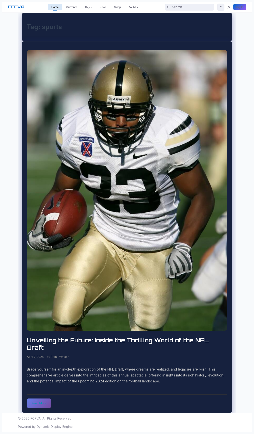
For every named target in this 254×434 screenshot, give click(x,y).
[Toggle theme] (228, 7)
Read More (39, 403)
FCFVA (16, 7)
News (102, 7)
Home (55, 7)
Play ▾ (88, 7)
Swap (117, 7)
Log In (239, 7)
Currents (71, 7)
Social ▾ (133, 7)
